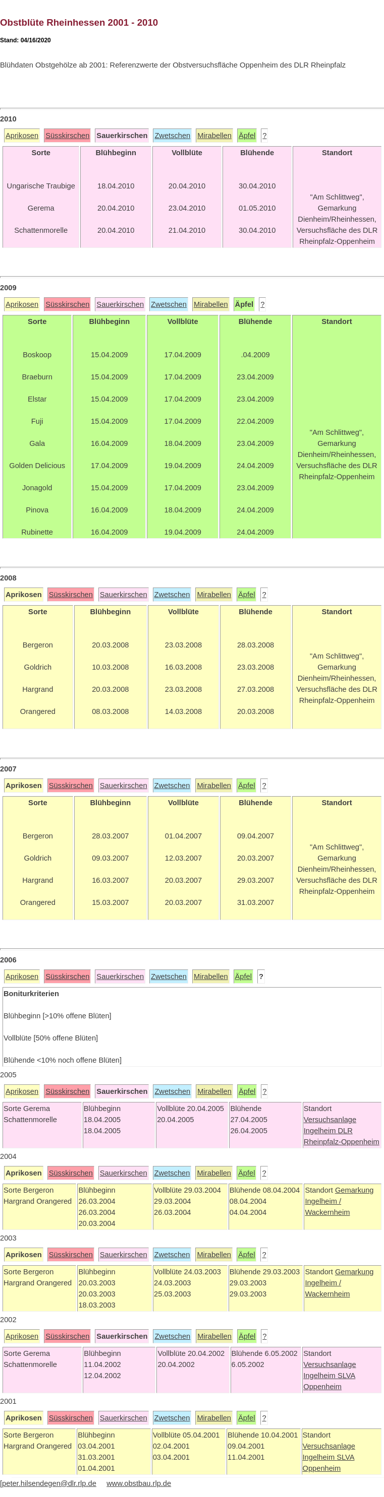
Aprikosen (22, 136)
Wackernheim (327, 1212)
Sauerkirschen (120, 304)
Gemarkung (354, 1190)
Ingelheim (321, 1131)
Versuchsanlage (330, 1120)
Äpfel (247, 136)
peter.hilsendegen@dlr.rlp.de (49, 1483)
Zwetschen (172, 136)
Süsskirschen (67, 136)
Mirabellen (214, 136)
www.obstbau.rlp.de (138, 1483)
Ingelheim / (323, 1201)
